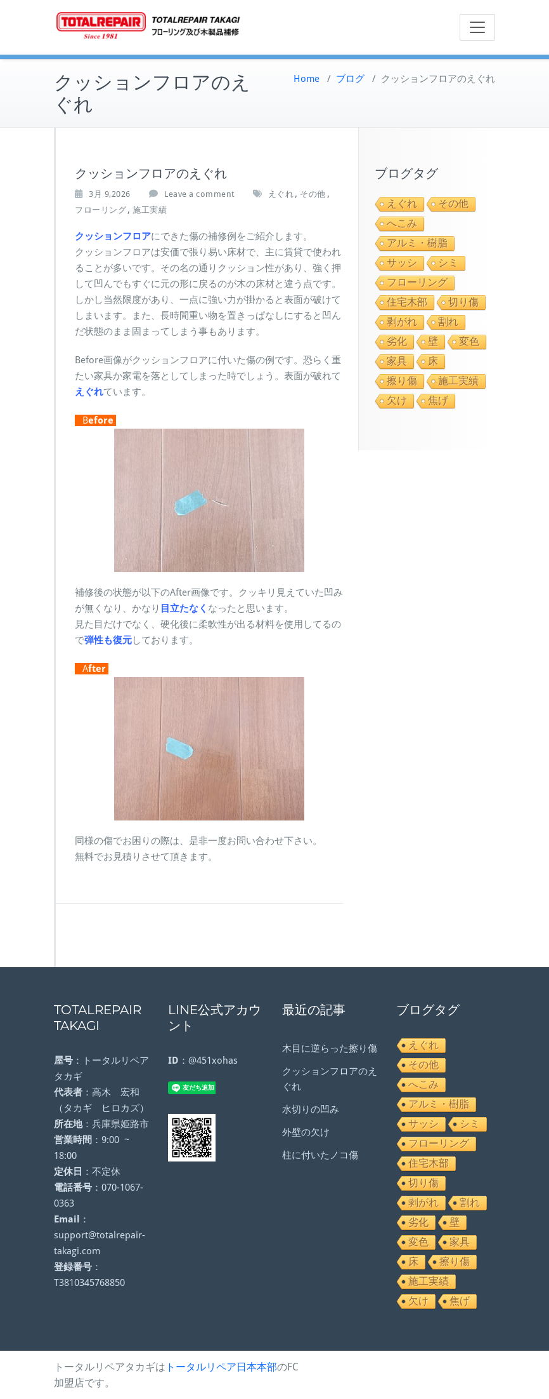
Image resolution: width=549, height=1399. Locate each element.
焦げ (438, 400)
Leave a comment (199, 194)
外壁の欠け (306, 1132)
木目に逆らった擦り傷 (329, 1048)
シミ (448, 262)
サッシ (402, 262)
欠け (397, 400)
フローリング (100, 210)
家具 (397, 361)
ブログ (350, 78)
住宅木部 (407, 302)
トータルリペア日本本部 (221, 1367)
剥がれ (402, 321)
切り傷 (463, 302)
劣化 (397, 341)
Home (307, 78)
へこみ (402, 223)
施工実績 (149, 210)
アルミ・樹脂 (417, 243)
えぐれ (281, 194)
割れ (448, 321)
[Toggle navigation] (477, 27)
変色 (469, 341)
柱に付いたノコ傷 (320, 1155)
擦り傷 (402, 380)
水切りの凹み (310, 1109)
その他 (313, 194)
